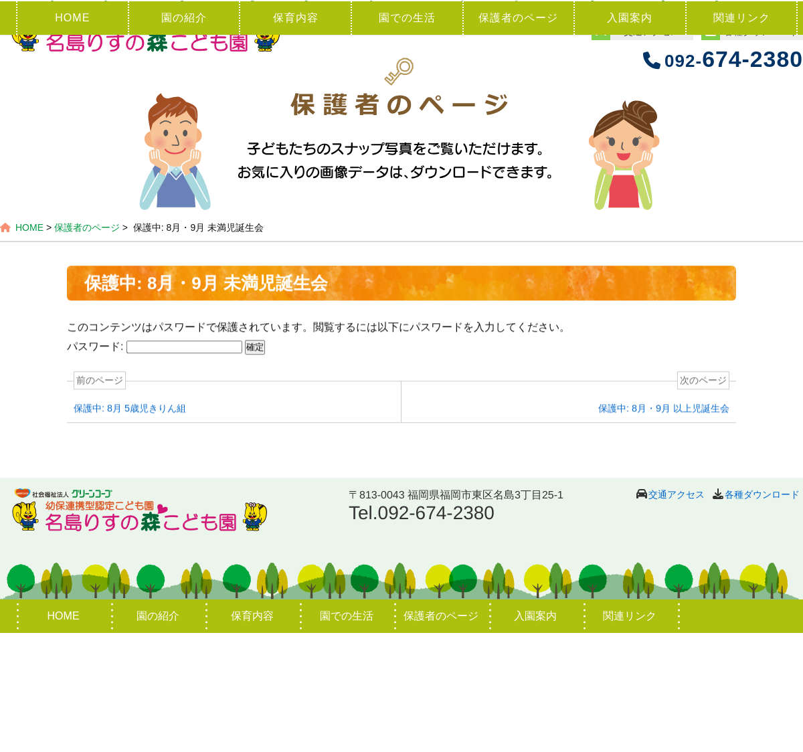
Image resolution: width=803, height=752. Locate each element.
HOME (72, 137)
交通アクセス (676, 613)
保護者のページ (518, 137)
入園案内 (629, 137)
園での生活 (407, 137)
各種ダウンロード (762, 613)
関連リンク (741, 137)
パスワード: (154, 466)
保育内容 (296, 137)
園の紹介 (184, 137)
